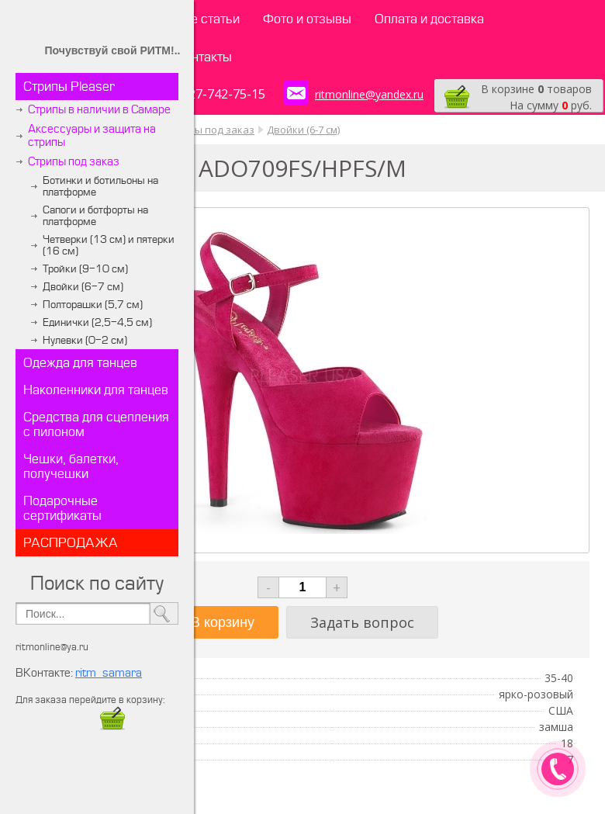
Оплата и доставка (429, 19)
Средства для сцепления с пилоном (96, 424)
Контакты (204, 57)
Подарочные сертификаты (62, 508)
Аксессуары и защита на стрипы (92, 136)
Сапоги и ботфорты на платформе (95, 215)
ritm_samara (108, 673)
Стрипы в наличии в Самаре (99, 109)
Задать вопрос (362, 622)
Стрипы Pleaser (69, 86)
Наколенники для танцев (95, 390)
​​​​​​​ (112, 726)
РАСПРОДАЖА (70, 542)
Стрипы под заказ (73, 161)
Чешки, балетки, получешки (71, 466)
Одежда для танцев (80, 362)
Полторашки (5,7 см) (93, 304)
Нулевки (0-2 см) (85, 340)
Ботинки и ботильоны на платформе (100, 186)
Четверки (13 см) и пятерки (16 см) (109, 245)
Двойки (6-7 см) (83, 287)
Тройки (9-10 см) (85, 269)
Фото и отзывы (307, 19)
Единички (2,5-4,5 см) (97, 322)
